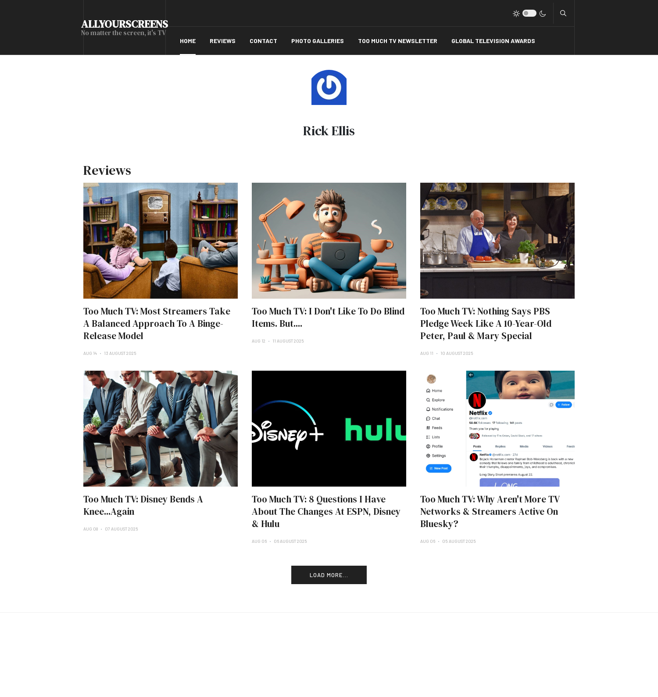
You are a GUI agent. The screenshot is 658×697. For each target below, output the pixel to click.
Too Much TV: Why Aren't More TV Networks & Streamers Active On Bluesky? (489, 511)
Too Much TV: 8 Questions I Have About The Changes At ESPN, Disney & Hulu (326, 511)
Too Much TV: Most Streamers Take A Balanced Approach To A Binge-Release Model (156, 323)
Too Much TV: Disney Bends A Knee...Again (143, 505)
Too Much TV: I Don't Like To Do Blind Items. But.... (328, 317)
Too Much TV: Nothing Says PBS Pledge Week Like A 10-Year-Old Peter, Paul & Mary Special (485, 323)
